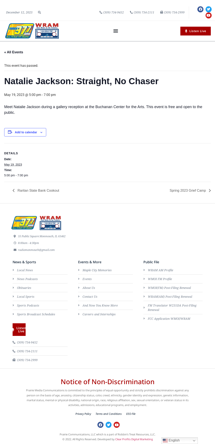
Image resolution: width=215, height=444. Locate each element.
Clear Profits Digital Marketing (134, 439)
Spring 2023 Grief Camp (188, 190)
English (171, 440)
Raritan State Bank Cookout (38, 190)
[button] (39, 12)
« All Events (13, 52)
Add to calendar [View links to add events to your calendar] (26, 132)
